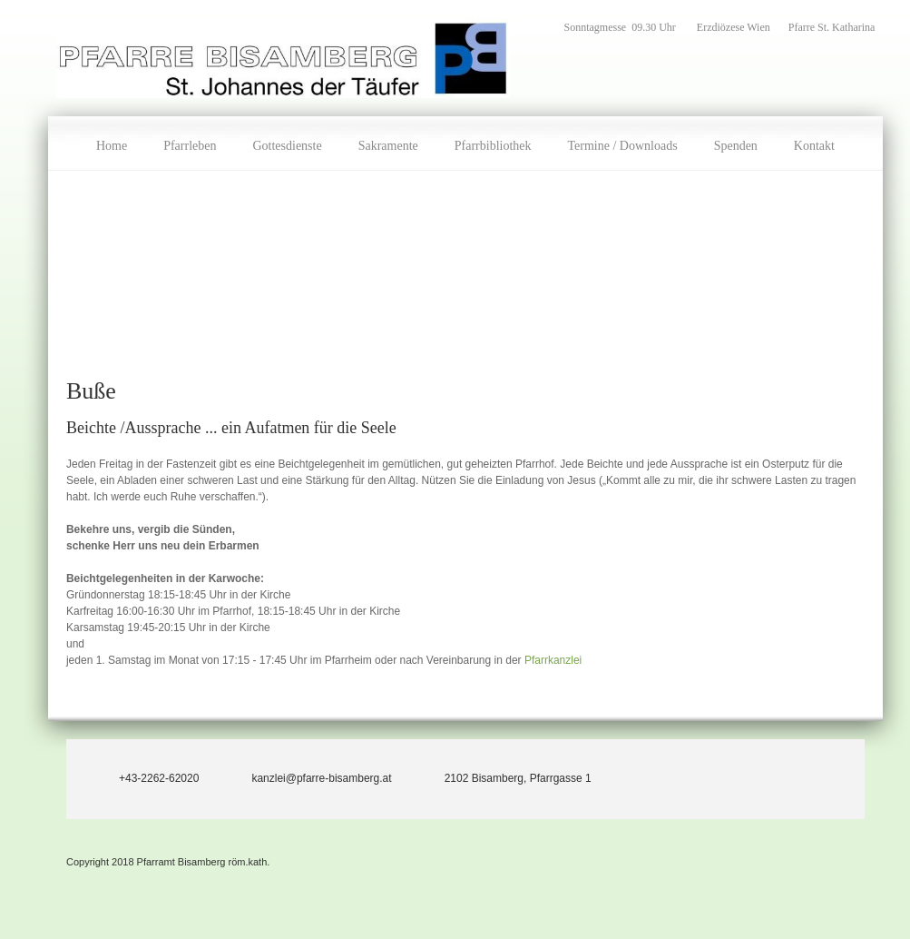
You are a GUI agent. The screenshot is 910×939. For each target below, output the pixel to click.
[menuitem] (111, 143)
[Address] (501, 774)
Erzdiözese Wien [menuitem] (733, 27)
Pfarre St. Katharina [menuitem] (832, 27)
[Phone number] (141, 774)
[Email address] (304, 774)
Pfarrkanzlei (553, 660)
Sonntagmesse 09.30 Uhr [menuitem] (621, 27)
